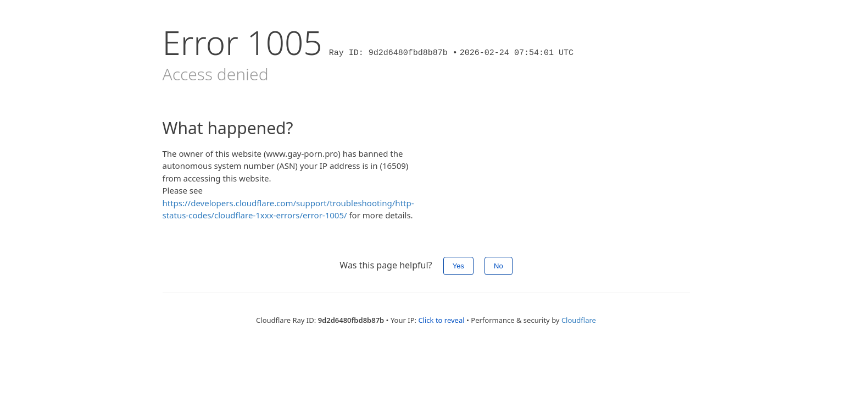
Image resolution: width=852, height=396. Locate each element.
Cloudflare (578, 320)
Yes (458, 266)
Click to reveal (441, 320)
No (498, 266)
